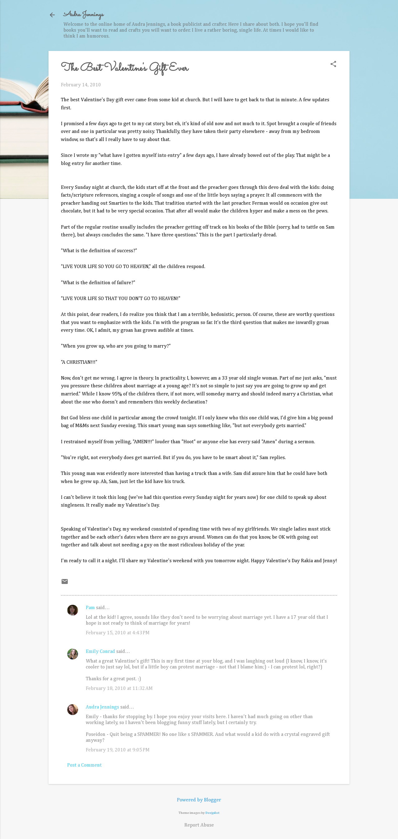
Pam (90, 607)
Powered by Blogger (199, 800)
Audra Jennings (83, 14)
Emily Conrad (100, 651)
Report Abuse (199, 825)
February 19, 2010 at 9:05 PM (118, 750)
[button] (333, 64)
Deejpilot (213, 812)
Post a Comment (84, 765)
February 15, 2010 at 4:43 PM (118, 633)
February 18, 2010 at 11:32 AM (119, 688)
